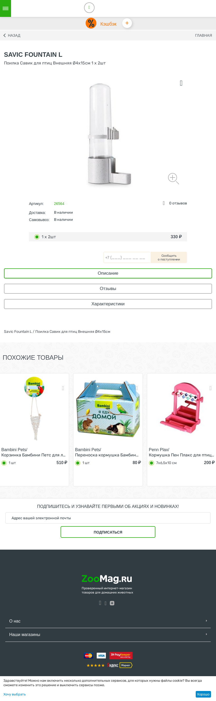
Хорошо (203, 694)
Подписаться (108, 532)
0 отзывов (178, 203)
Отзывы (108, 288)
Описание (108, 273)
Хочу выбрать (14, 694)
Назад (14, 36)
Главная (203, 36)
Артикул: (36, 204)
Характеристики (108, 304)
